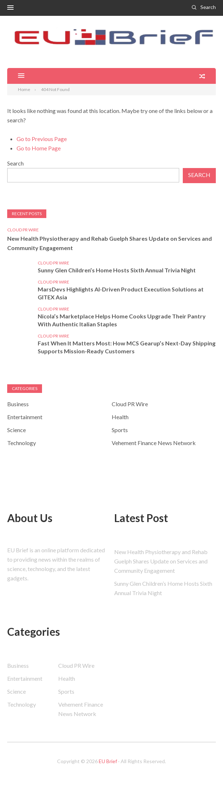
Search (208, 7)
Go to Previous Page (42, 138)
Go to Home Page (39, 148)
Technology (21, 442)
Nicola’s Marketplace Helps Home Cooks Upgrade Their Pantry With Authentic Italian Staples (122, 320)
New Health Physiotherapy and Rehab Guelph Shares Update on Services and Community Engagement (109, 243)
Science (16, 429)
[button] (10, 7)
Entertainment (24, 416)
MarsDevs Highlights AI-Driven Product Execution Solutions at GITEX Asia (121, 293)
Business (18, 403)
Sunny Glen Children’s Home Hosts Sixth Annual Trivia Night (117, 270)
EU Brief (108, 761)
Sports (120, 429)
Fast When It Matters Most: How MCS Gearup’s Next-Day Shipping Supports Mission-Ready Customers (126, 347)
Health (120, 416)
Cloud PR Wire (23, 229)
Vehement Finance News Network (154, 442)
